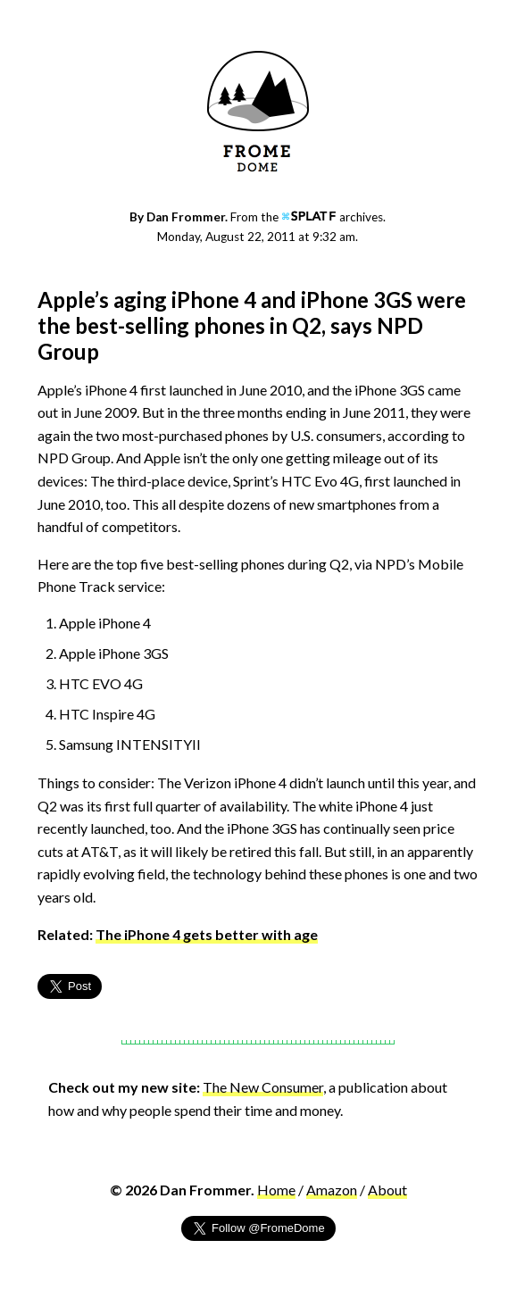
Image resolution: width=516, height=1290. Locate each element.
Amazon (331, 1189)
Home (276, 1189)
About (387, 1189)
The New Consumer (263, 1086)
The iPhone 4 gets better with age (207, 934)
